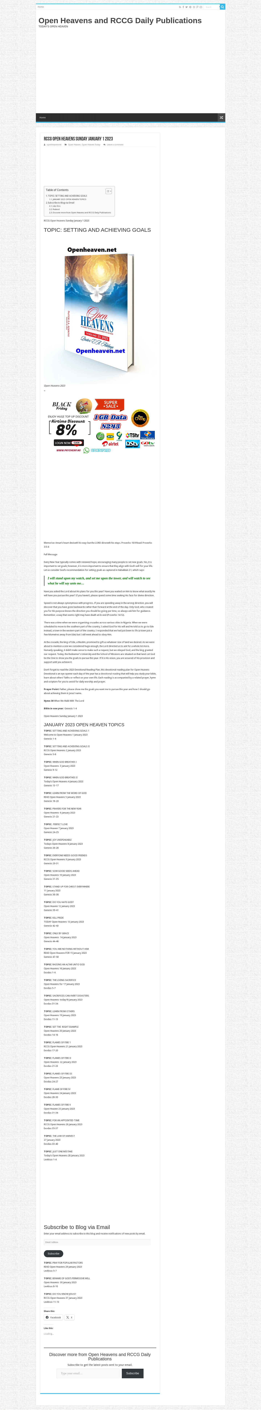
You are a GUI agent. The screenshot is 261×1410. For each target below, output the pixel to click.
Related (56, 209)
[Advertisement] (157, 70)
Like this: (57, 206)
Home (41, 7)
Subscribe (53, 1253)
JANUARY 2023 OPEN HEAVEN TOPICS (69, 199)
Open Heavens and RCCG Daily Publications (120, 20)
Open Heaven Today (91, 145)
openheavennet (54, 145)
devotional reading (111, 673)
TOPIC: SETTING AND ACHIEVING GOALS (67, 196)
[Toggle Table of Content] (107, 191)
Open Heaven (74, 145)
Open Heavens (57, 220)
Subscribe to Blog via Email (61, 203)
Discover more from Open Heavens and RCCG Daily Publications (82, 212)
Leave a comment (115, 145)
